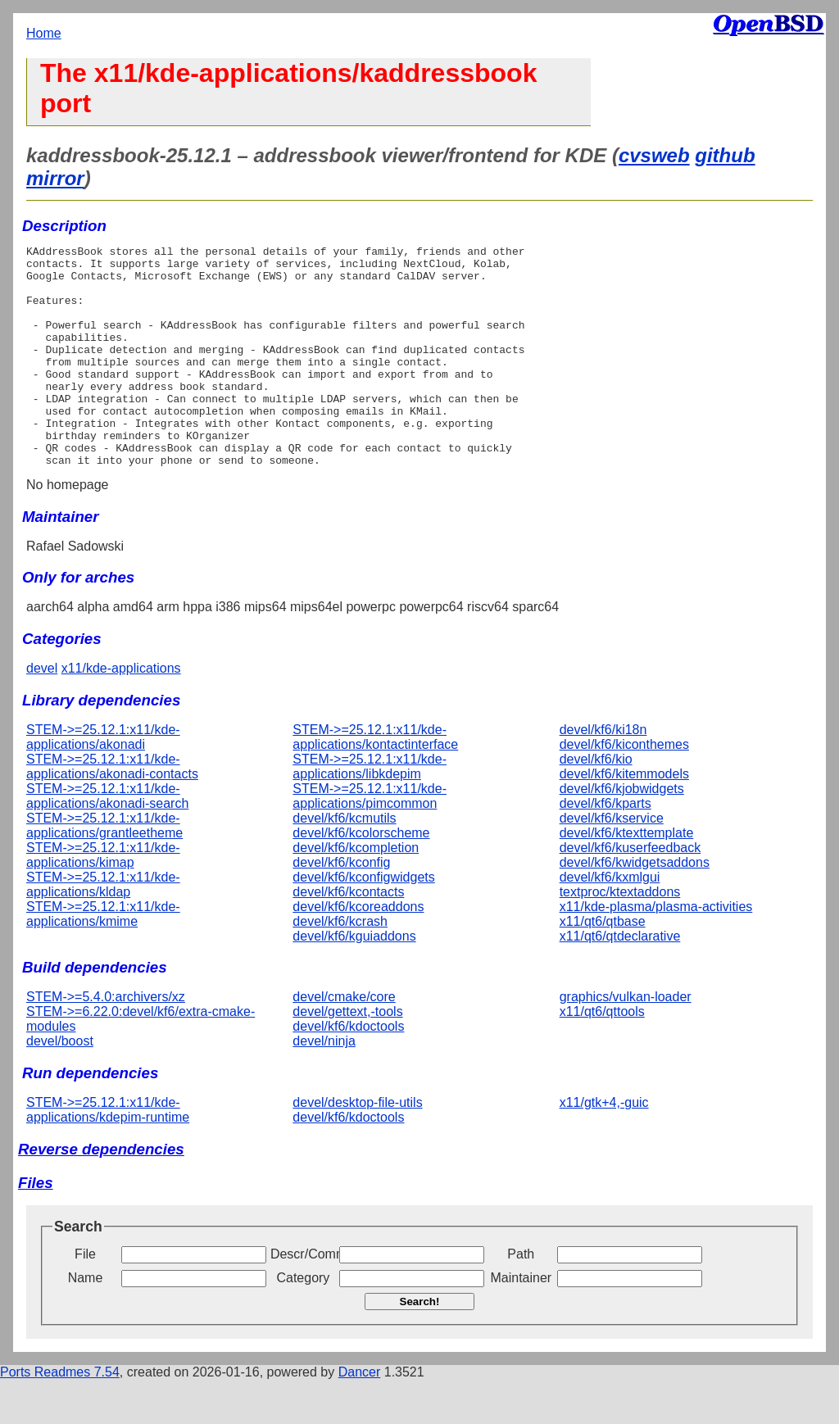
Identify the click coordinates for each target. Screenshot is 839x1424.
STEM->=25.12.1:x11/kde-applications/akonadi (103, 781)
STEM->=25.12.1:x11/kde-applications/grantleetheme (104, 869)
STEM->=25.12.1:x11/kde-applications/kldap (103, 928)
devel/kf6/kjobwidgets (622, 833)
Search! (420, 1346)
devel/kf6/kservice (612, 862)
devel (41, 712)
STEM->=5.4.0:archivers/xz (105, 1041)
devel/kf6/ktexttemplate (627, 877)
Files (35, 1227)
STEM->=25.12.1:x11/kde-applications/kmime (103, 958)
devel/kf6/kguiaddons (354, 980)
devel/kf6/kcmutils (344, 862)
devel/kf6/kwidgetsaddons (635, 907)
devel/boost (59, 1085)
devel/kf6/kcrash (340, 966)
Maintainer (520, 1322)
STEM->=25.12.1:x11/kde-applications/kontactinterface (375, 781)
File (85, 1298)
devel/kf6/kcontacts (348, 936)
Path (520, 1298)
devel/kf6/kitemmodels (624, 818)
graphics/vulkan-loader (626, 1041)
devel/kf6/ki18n (603, 774)
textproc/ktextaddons (620, 936)
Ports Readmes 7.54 (60, 1416)
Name (85, 1322)
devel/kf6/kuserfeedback (630, 892)
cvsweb (654, 155)
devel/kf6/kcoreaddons (358, 951)
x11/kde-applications (121, 712)
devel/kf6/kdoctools (348, 1070)
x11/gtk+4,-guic (604, 1147)
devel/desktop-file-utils (357, 1147)
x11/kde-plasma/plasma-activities (656, 951)
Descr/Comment (303, 1298)
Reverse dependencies (101, 1193)
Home (43, 33)
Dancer (359, 1416)
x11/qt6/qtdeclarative (620, 980)
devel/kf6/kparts (605, 848)
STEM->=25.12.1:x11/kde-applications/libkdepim (370, 810)
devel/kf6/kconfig (341, 907)
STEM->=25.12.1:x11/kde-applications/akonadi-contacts (112, 810)
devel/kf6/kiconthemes (624, 789)
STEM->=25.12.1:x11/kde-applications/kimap (103, 899)
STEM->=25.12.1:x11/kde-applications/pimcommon (370, 840)
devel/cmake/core (344, 1041)
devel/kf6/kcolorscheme (361, 877)
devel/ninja (324, 1085)
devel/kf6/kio (596, 803)
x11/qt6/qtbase (603, 966)
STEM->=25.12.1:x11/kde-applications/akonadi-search (107, 840)
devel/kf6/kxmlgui (610, 921)
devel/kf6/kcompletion (356, 892)
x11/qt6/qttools (602, 1056)
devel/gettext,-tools (347, 1056)
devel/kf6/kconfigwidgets (363, 921)
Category (302, 1322)
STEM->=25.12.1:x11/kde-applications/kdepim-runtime (107, 1154)
